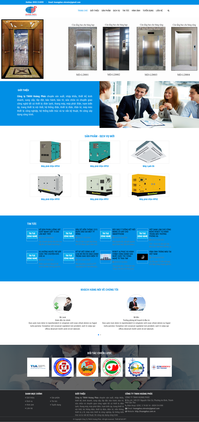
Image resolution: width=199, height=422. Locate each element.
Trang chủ (83, 10)
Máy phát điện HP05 (50, 199)
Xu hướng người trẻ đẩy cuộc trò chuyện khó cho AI (50, 253)
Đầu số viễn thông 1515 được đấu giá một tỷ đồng (86, 231)
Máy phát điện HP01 (99, 199)
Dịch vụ (116, 10)
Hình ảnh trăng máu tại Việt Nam (160, 252)
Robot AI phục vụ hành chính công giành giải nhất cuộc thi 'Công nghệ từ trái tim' (123, 255)
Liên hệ (159, 10)
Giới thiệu (94, 10)
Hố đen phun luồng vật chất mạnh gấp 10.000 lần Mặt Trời (50, 231)
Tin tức (125, 10)
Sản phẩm (106, 10)
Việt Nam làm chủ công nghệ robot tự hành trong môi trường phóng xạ (160, 233)
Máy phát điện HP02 (148, 199)
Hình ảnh (136, 10)
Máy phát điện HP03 (99, 166)
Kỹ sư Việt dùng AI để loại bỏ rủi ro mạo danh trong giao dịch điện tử (87, 253)
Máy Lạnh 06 (148, 166)
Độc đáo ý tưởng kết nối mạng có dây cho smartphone (123, 231)
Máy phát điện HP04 (50, 166)
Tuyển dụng (148, 10)
